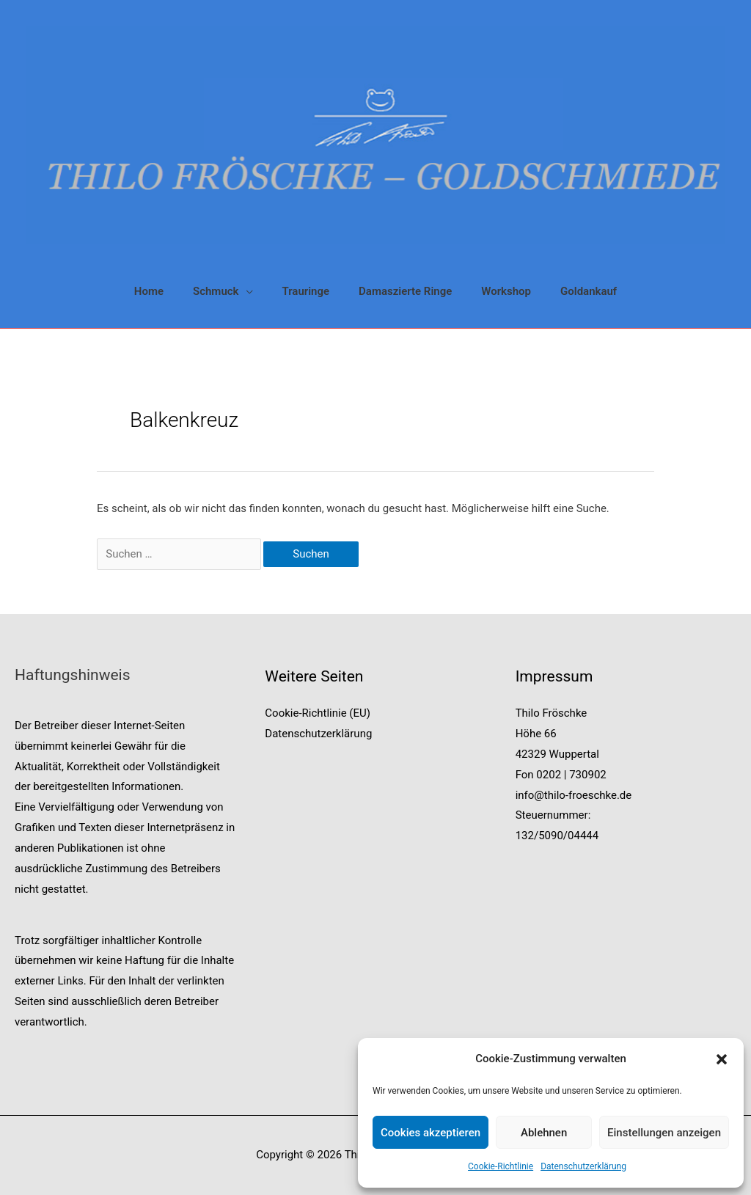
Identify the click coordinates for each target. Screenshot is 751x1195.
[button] (721, 1059)
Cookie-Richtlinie (500, 1166)
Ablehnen (544, 1132)
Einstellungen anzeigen (664, 1132)
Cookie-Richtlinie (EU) (317, 713)
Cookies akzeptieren (430, 1132)
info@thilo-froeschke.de (574, 795)
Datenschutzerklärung (583, 1166)
